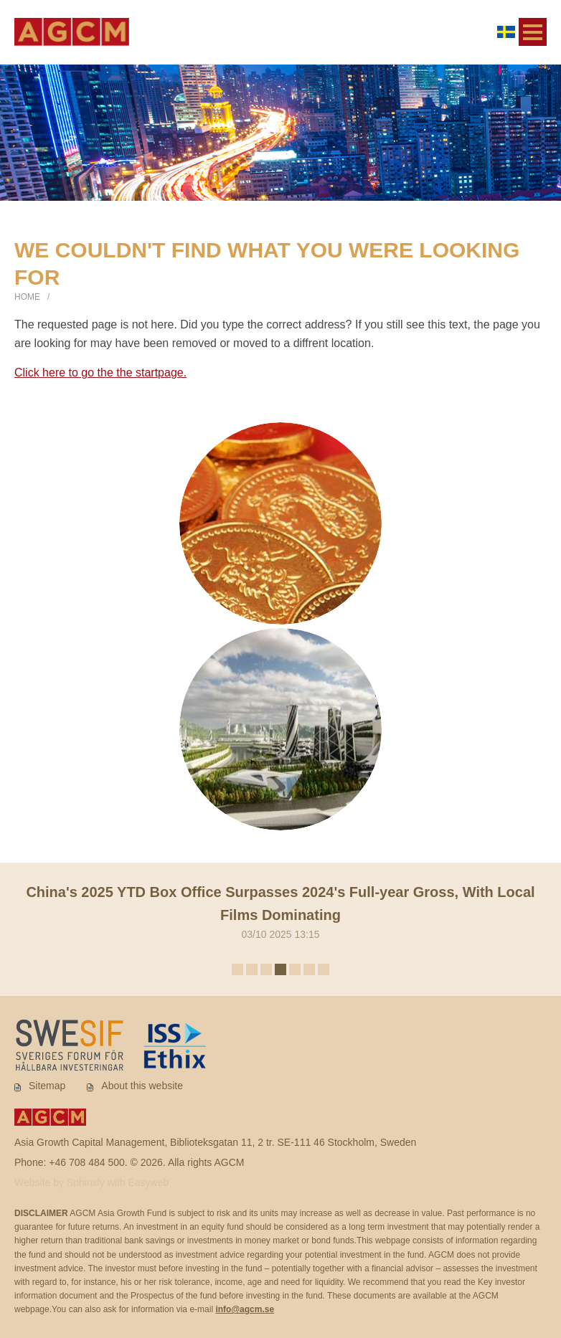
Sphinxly (87, 1182)
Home (27, 297)
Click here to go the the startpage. (100, 372)
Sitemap (47, 1085)
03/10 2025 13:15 (280, 910)
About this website (142, 1085)
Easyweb (148, 1182)
